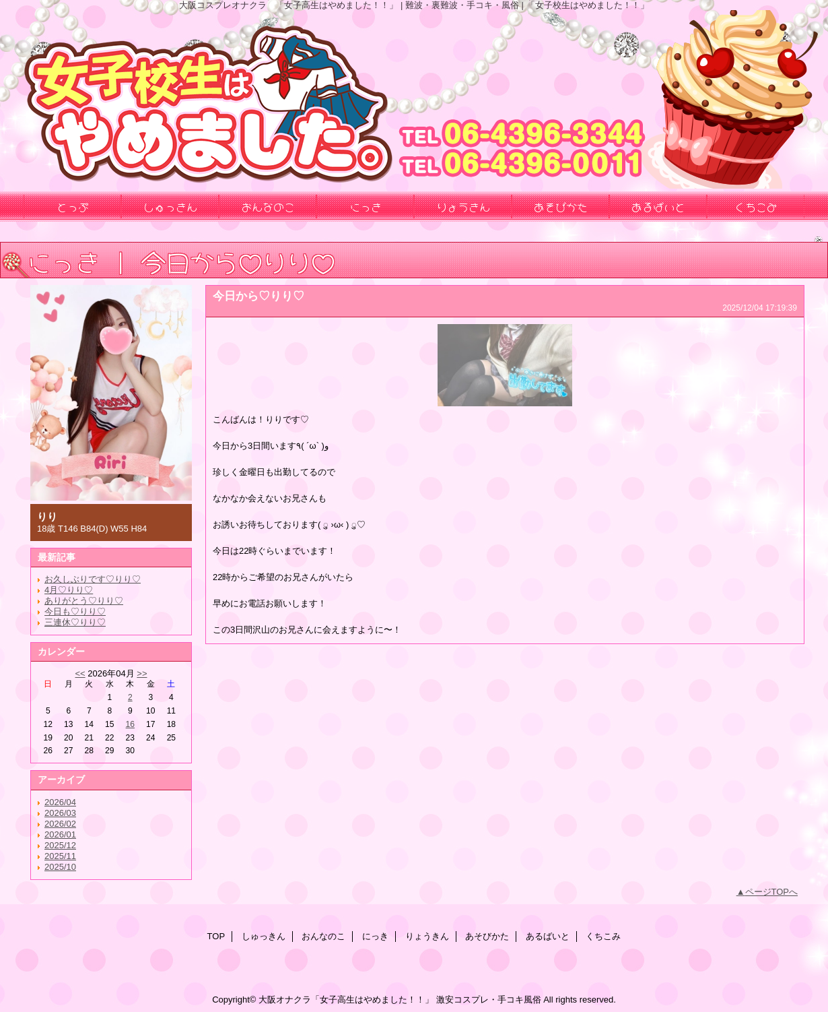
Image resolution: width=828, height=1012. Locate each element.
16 (130, 724)
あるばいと (548, 936)
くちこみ (603, 936)
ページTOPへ (771, 892)
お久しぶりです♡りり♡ (92, 579)
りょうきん (427, 936)
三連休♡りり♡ (75, 622)
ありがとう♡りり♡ (83, 601)
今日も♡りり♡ (75, 611)
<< (80, 673)
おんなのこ (323, 936)
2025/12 (60, 845)
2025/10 (60, 867)
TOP (216, 936)
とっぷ (73, 206)
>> (142, 673)
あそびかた (487, 936)
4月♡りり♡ (68, 590)
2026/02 (60, 824)
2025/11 (60, 856)
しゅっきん (263, 936)
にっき (375, 936)
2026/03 (60, 813)
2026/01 (60, 834)
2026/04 (60, 802)
